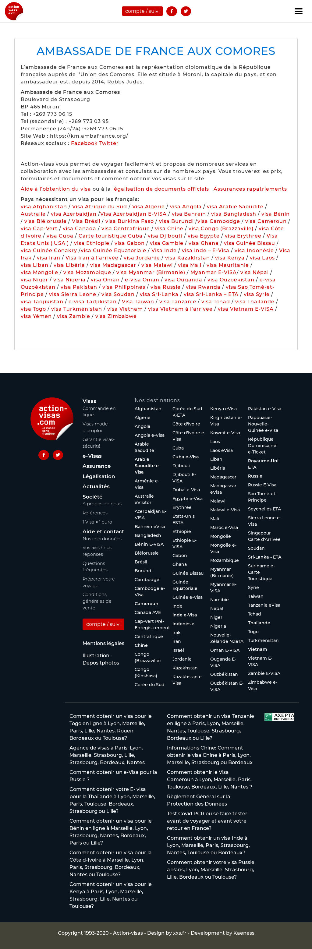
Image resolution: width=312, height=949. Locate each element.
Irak (176, 632)
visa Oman (105, 280)
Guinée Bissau (188, 573)
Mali (214, 518)
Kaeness (243, 933)
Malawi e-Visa (225, 510)
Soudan (256, 548)
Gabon (179, 555)
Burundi (144, 570)
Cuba (178, 448)
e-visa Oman (142, 280)
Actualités (96, 486)
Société (93, 497)
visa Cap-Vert (39, 228)
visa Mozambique (87, 272)
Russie (255, 476)
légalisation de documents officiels (160, 189)
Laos (215, 441)
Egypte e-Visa (187, 498)
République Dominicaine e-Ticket (262, 445)
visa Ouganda (183, 280)
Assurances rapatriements (250, 189)
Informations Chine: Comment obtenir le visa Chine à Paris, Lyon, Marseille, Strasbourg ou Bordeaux (210, 755)
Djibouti (181, 465)
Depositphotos (101, 663)
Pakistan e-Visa (264, 408)
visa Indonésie (254, 250)
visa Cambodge (218, 221)
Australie (33, 214)
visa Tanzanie (177, 302)
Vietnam (257, 649)
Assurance (97, 466)
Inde (177, 606)
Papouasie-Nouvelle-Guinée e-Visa (263, 424)
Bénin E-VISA (149, 544)
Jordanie (182, 659)
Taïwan (256, 596)
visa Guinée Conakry (49, 250)
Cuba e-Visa (185, 457)
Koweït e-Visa (225, 433)
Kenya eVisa (223, 408)
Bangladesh (148, 535)
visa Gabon (130, 243)
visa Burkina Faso (129, 221)
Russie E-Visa (262, 485)
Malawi (217, 501)
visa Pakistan (79, 287)
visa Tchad (215, 302)
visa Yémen (36, 316)
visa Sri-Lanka (159, 294)
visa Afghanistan (44, 207)
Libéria (217, 468)
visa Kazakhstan (187, 258)
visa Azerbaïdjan (74, 214)
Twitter (109, 143)
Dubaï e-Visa (186, 489)
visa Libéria (69, 265)
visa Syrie (257, 294)
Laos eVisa (221, 450)
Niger (216, 617)
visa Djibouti (165, 236)
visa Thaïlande (255, 302)
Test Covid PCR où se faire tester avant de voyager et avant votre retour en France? (207, 821)
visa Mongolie (39, 272)
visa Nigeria (69, 280)
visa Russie (166, 287)
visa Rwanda (203, 287)
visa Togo (33, 309)
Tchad (254, 614)
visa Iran (48, 258)
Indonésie (183, 623)
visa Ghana (204, 243)
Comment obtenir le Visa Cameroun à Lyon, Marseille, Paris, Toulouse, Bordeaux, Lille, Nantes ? (209, 779)
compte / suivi (142, 11)
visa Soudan (118, 294)
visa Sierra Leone (72, 294)
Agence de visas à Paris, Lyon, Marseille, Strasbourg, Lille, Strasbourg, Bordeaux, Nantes (107, 755)
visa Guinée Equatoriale (113, 250)
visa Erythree (243, 236)
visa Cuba (60, 236)
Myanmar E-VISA (213, 272)
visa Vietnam (125, 309)
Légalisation (99, 476)
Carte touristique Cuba (111, 236)
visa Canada (79, 228)
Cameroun (146, 603)
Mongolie (220, 536)
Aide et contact (103, 531)
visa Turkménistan (76, 309)
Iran (176, 641)
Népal (216, 608)
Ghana (179, 564)
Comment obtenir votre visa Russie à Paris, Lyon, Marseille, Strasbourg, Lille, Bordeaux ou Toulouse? (210, 869)
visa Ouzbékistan (230, 280)
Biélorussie (147, 553)
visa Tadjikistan (42, 302)
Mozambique (224, 560)
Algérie (143, 417)
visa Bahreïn (189, 214)
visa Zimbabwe (116, 316)
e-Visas (92, 456)
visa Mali (189, 265)
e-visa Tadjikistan (93, 302)
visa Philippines (123, 287)
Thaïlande (259, 623)
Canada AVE (148, 612)
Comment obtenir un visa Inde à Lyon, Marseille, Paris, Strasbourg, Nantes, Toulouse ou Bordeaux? (208, 845)
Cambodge (147, 579)
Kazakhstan (185, 668)
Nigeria (218, 626)
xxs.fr (179, 933)
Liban (216, 459)
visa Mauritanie (228, 265)
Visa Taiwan (139, 302)
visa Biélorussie (45, 221)
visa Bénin (275, 214)
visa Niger (34, 280)
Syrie (253, 587)
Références (95, 513)
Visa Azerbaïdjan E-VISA (133, 214)
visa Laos (262, 258)
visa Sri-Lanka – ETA (211, 294)
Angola (142, 426)
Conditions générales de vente (97, 601)
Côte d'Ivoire (186, 424)
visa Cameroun (266, 221)
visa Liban (34, 265)
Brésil (141, 562)
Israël (178, 650)
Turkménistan (263, 640)
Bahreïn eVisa (150, 526)
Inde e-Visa (184, 615)
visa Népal (254, 272)
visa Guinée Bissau (249, 243)
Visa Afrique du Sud (99, 207)
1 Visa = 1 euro (97, 522)
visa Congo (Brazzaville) (221, 228)
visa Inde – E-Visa (205, 250)
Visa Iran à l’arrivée (93, 258)
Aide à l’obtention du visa (56, 189)
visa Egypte (204, 236)
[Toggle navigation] (298, 11)
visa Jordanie (142, 258)
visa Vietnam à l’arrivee (180, 309)
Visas (89, 401)
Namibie (219, 599)
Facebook (84, 143)
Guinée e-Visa (187, 597)
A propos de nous (102, 503)
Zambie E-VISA (264, 673)
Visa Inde (164, 250)
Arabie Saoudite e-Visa (147, 466)
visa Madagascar (113, 265)
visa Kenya (230, 258)
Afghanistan (148, 408)
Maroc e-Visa (224, 527)
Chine (141, 645)
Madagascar (223, 477)
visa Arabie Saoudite (235, 207)
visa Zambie (73, 316)
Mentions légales (103, 643)
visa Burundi (176, 221)
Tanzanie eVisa (264, 605)
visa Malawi (157, 265)
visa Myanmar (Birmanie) (150, 272)
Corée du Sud (150, 684)
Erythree (182, 507)
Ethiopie (181, 531)
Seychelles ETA (264, 509)
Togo (253, 631)
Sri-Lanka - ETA (264, 557)
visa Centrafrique (125, 228)
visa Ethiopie (91, 243)
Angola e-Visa (150, 435)
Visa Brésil (86, 221)
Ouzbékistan (224, 674)
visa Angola (186, 207)
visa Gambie (166, 243)
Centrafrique (149, 636)
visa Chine (169, 228)
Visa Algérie (148, 207)
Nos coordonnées (102, 539)
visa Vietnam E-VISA (246, 309)
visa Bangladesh (233, 214)
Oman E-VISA (224, 650)
